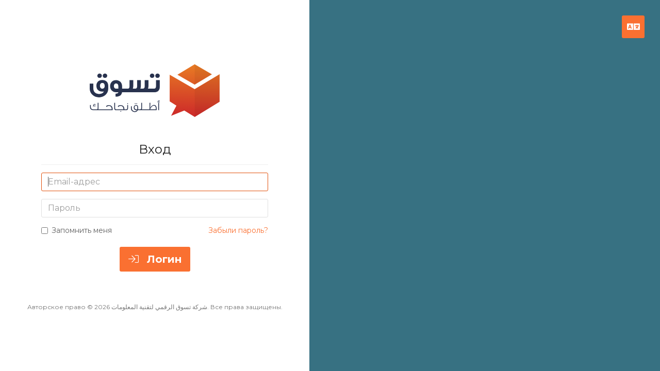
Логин (155, 259)
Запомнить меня (76, 230)
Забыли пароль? (238, 230)
